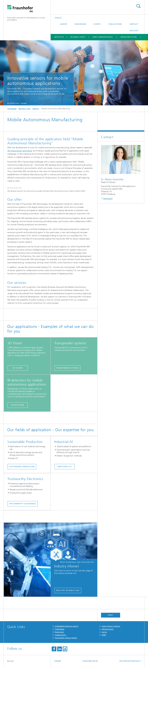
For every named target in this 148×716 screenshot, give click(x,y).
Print (110, 664)
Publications (115, 24)
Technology (59, 678)
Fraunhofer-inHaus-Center (66, 687)
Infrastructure (129, 37)
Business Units (78, 37)
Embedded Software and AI (66, 675)
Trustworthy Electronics (22, 552)
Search (138, 6)
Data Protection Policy (130, 710)
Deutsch (134, 31)
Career (63, 24)
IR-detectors (17, 454)
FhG (57, 18)
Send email (107, 199)
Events (97, 24)
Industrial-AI (65, 515)
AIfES (104, 684)
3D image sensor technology (19, 151)
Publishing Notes (90, 710)
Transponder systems (67, 417)
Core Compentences (102, 37)
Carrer (104, 681)
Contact (134, 24)
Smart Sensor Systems (111, 675)
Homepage (12, 109)
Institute (59, 37)
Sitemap (57, 710)
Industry (35, 109)
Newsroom (80, 24)
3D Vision (17, 417)
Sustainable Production (22, 515)
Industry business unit (68, 639)
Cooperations (60, 684)
